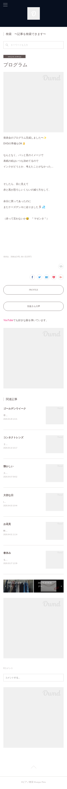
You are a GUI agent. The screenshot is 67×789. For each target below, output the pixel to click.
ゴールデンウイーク (14, 408)
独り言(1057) (26, 257)
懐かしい (8, 466)
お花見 (7, 524)
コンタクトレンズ (13, 437)
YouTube (8, 320)
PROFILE (33, 289)
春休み (7, 554)
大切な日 (8, 495)
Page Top (33, 769)
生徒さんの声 (33, 306)
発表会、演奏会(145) (11, 257)
